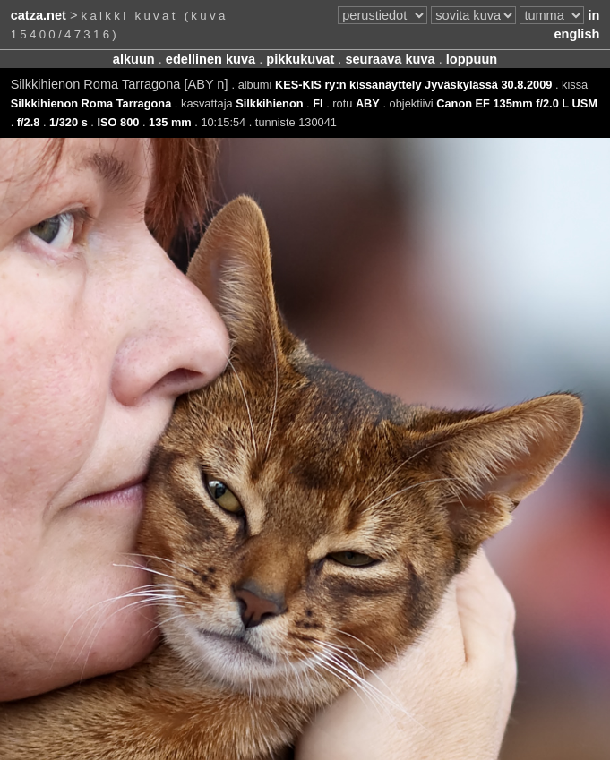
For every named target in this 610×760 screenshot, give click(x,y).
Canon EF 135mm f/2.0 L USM (516, 103)
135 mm (170, 122)
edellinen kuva (210, 59)
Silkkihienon (269, 103)
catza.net (38, 15)
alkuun (134, 59)
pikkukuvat (300, 59)
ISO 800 (118, 122)
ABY (368, 103)
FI (317, 103)
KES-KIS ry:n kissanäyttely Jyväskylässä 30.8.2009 (413, 84)
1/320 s (68, 122)
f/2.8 (28, 122)
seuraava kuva (389, 59)
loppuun (471, 59)
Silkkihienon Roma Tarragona (91, 103)
